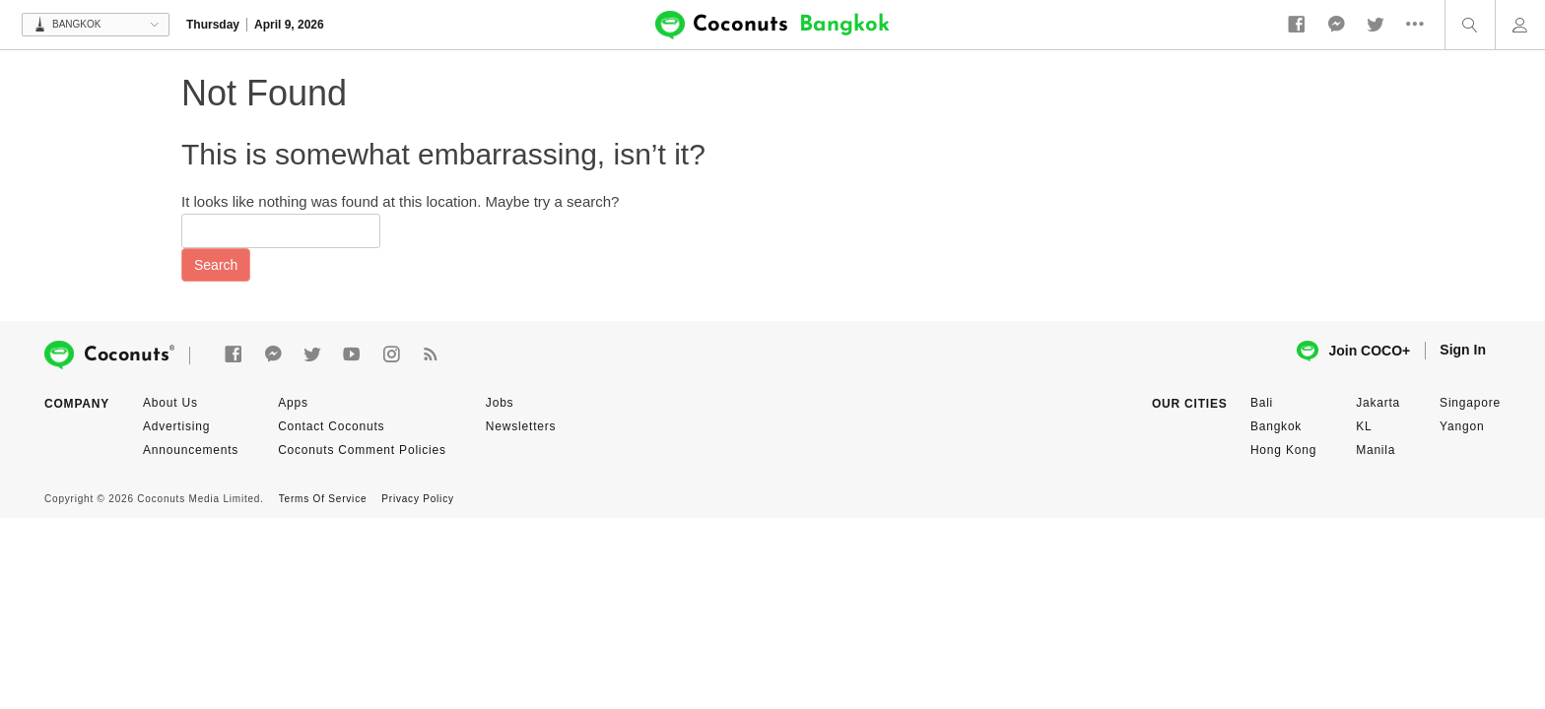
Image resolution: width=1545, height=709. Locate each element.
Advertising (176, 426)
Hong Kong (1283, 450)
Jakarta (1378, 403)
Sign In (1463, 349)
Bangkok (1276, 426)
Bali (1261, 403)
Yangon (1462, 426)
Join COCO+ (1353, 351)
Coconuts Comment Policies (362, 450)
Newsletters (521, 426)
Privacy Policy (417, 498)
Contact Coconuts (331, 426)
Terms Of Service (323, 498)
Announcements (190, 450)
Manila (1375, 450)
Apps (293, 403)
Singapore (1470, 403)
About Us (170, 403)
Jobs (500, 403)
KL (1364, 426)
